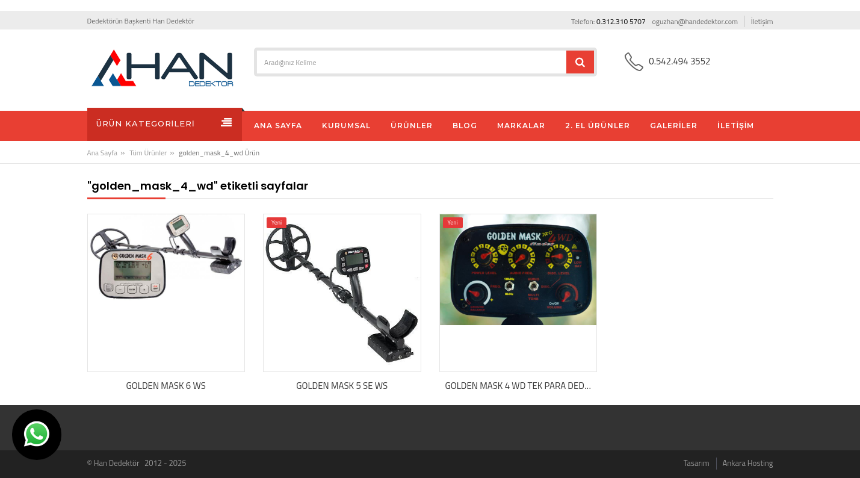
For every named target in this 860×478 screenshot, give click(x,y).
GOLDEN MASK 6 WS (166, 386)
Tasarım (697, 463)
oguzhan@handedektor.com (695, 21)
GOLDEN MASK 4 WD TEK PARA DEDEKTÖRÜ (521, 386)
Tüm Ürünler (148, 152)
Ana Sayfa (102, 152)
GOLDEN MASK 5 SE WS (342, 386)
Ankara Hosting (748, 463)
